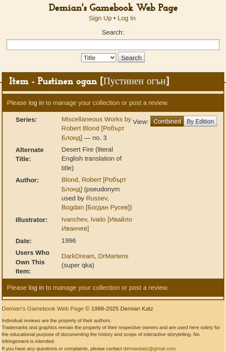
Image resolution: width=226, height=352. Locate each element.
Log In (127, 18)
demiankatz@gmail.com (149, 348)
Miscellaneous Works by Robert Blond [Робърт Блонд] (96, 128)
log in (36, 102)
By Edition (200, 121)
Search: (113, 32)
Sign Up (100, 18)
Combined (167, 121)
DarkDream (78, 256)
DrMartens (113, 256)
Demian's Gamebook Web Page (113, 8)
